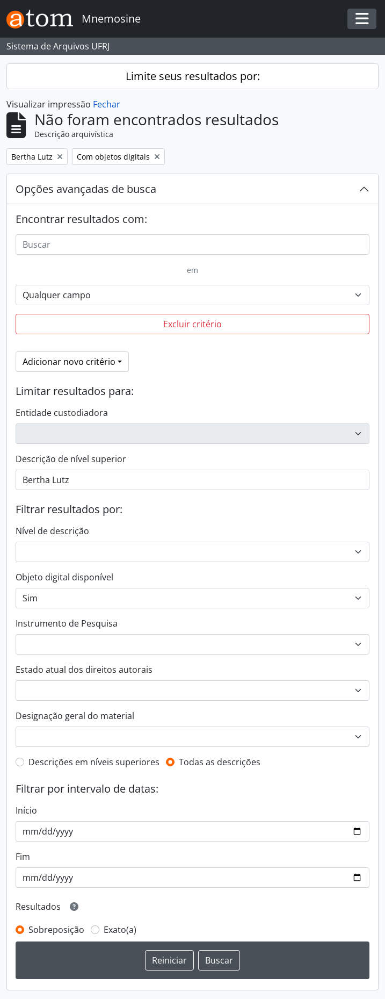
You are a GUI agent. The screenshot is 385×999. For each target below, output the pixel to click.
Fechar (106, 104)
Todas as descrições (219, 762)
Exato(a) (120, 930)
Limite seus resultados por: (193, 76)
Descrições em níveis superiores (93, 762)
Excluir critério (192, 324)
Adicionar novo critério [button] (69, 362)
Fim (23, 857)
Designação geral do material (75, 716)
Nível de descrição (52, 531)
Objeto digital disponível (64, 577)
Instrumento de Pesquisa (67, 623)
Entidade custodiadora (62, 413)
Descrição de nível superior (71, 459)
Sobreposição (56, 930)
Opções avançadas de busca (86, 189)
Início (26, 810)
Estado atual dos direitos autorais (84, 669)
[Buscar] (192, 244)
